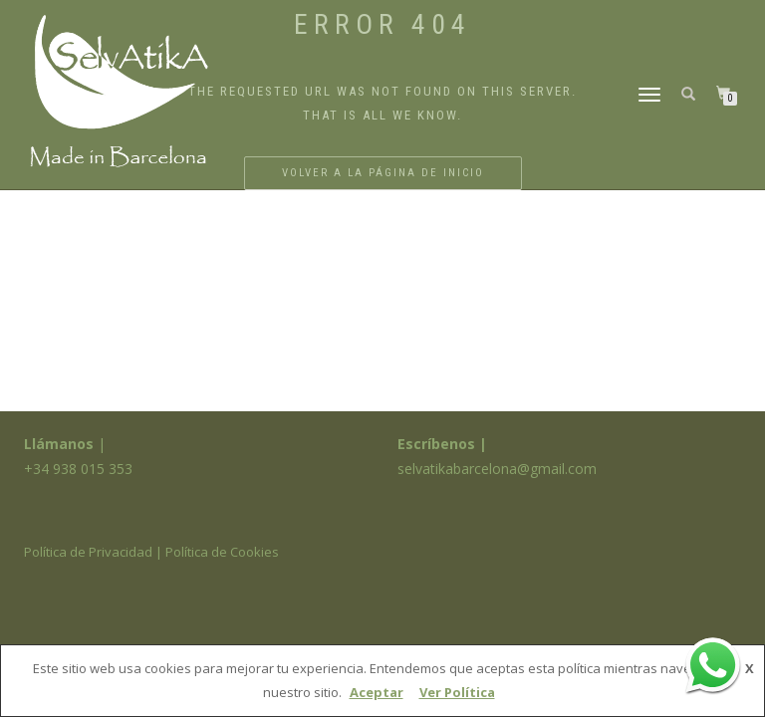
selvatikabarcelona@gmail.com (497, 468)
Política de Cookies (222, 552)
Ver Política (457, 692)
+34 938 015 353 (78, 468)
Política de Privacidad (88, 552)
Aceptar (376, 692)
